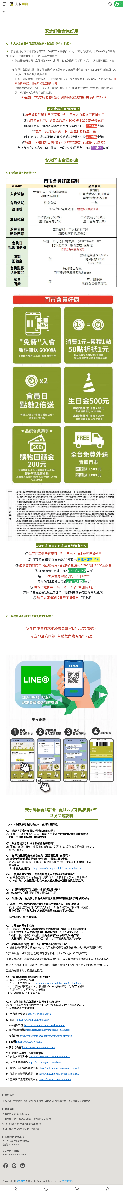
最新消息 (6, 1100)
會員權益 (38, 1100)
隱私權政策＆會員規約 (79, 1100)
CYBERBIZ (67, 1180)
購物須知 (49, 1100)
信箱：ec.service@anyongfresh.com (21, 1123)
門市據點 (17, 1100)
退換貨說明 (60, 1100)
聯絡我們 (28, 1100)
